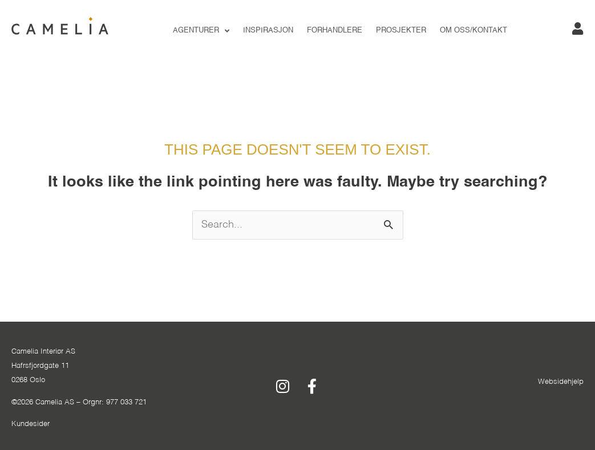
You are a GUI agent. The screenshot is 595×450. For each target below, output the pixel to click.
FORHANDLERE (334, 30)
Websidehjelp (561, 382)
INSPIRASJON (268, 30)
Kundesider (30, 424)
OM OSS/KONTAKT (473, 30)
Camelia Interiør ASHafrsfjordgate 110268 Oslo (43, 366)
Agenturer (201, 31)
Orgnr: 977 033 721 (115, 402)
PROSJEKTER (401, 30)
